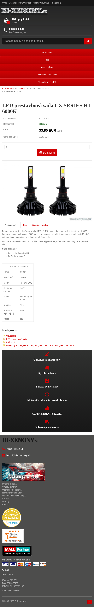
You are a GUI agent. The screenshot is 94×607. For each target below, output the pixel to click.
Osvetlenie (47, 52)
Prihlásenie (56, 3)
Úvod (4, 3)
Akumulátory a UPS (47, 82)
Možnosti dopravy (17, 3)
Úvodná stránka (9, 484)
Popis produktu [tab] (11, 225)
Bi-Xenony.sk (8, 88)
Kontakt (45, 3)
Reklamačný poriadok (12, 493)
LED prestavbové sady (16, 339)
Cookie (5, 498)
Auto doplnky (47, 67)
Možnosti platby (33, 3)
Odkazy (5, 501)
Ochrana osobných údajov (14, 496)
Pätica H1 (10, 342)
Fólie (47, 60)
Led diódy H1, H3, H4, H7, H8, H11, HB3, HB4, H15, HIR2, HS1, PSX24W (40, 345)
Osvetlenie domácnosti (47, 74)
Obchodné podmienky (12, 490)
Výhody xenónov (9, 487)
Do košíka (47, 152)
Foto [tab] (25, 225)
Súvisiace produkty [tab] (40, 225)
